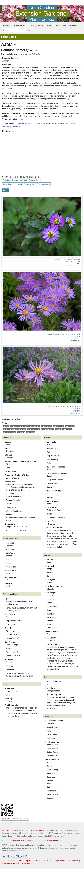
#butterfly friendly (9, 432)
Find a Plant (19, 25)
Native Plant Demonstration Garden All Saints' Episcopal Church (26, 184)
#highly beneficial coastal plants (14, 429)
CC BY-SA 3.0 (77, 338)
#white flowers (47, 426)
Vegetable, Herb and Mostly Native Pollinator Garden (22, 180)
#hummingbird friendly (18, 426)
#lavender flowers (47, 429)
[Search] (14, 30)
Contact (73, 25)
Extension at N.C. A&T (11, 863)
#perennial (21, 432)
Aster (33, 50)
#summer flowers (33, 429)
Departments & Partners (35, 861)
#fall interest (69, 426)
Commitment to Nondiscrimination (23, 841)
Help (49, 25)
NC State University (10, 830)
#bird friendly (66, 429)
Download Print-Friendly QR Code (15, 819)
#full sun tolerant (34, 426)
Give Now (61, 25)
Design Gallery (36, 25)
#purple (6, 426)
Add (5, 190)
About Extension (9, 861)
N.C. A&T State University (32, 830)
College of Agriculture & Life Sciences (62, 861)
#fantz (57, 429)
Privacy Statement (54, 841)
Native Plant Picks (24, 123)
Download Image (75, 266)
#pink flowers (58, 426)
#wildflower (31, 432)
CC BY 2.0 (78, 263)
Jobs (20, 861)
